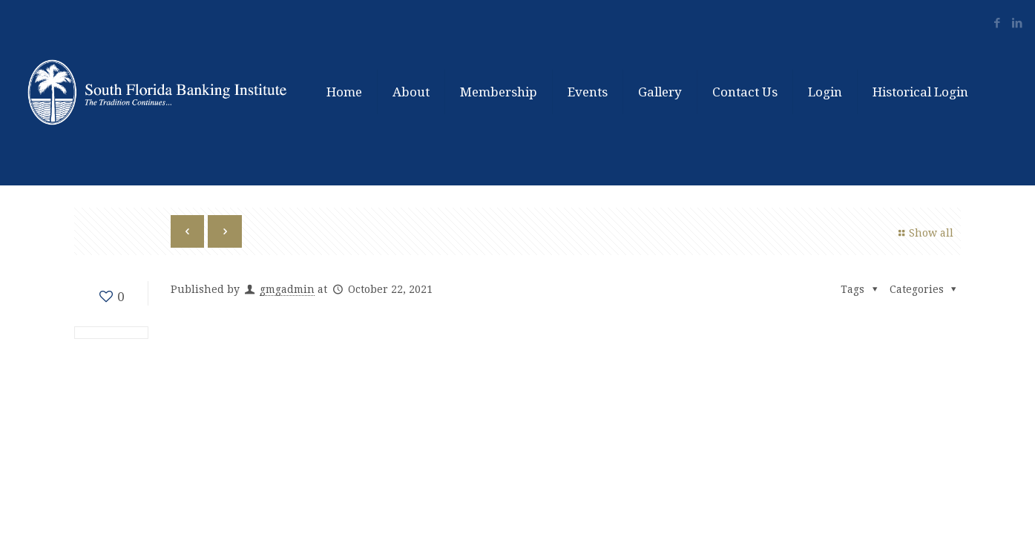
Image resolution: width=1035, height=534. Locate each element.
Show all (924, 233)
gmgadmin (287, 289)
